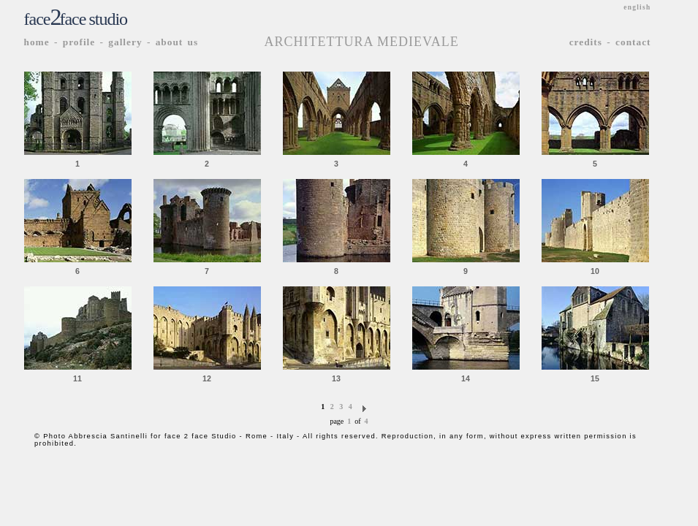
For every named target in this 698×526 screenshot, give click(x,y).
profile (79, 42)
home (37, 42)
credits (585, 42)
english (636, 7)
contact (632, 42)
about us (177, 42)
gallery (125, 42)
